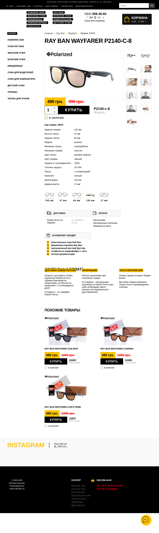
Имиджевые (35, 19)
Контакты (34, 26)
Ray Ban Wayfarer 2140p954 (116, 348)
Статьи (38, 6)
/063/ (95, 14)
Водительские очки (81, 515)
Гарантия (67, 6)
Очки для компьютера (21, 79)
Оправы (12, 92)
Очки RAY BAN (16, 46)
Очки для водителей (20, 72)
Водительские (63, 19)
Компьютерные (37, 23)
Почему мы (24, 6)
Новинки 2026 (36, 12)
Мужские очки (63, 16)
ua (99, 17)
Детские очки (62, 23)
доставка (52, 6)
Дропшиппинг (85, 6)
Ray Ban (59, 12)
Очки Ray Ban (78, 512)
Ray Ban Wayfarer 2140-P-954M (63, 407)
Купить (74, 110)
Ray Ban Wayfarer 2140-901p (61, 348)
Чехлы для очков (18, 98)
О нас (10, 6)
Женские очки (36, 16)
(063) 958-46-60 (104, 500)
